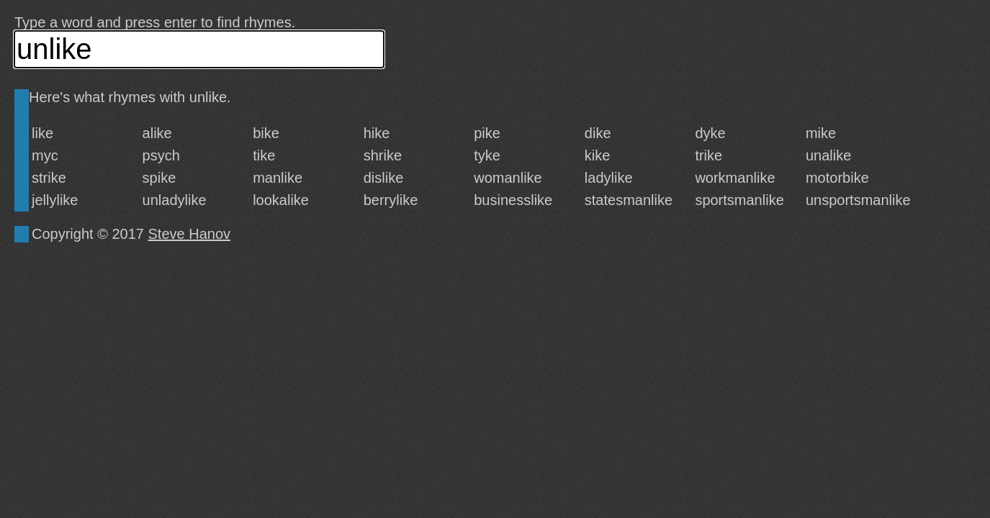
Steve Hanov (189, 234)
